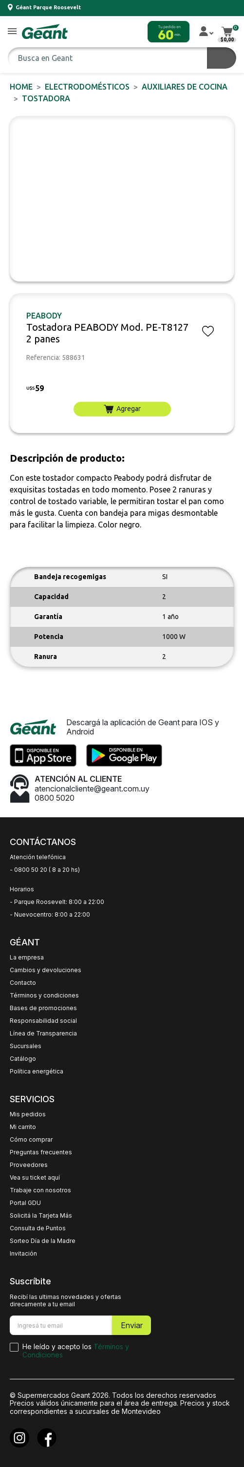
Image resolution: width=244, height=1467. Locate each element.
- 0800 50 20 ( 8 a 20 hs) (45, 870)
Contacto (23, 983)
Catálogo (23, 1059)
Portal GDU (25, 1203)
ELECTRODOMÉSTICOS (87, 86)
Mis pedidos (28, 1114)
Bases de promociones (43, 1008)
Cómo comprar (31, 1140)
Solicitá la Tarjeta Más (41, 1216)
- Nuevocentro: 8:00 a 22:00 (50, 915)
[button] (12, 32)
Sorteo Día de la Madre (42, 1241)
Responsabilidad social (43, 1021)
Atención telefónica (38, 857)
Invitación (23, 1254)
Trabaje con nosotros (40, 1190)
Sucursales (25, 1046)
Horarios (22, 889)
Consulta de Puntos (38, 1228)
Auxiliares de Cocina (184, 86)
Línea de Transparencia (43, 1033)
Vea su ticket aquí (35, 1178)
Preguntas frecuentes (41, 1152)
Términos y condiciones (44, 995)
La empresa (27, 957)
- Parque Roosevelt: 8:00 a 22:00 (57, 902)
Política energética (36, 1071)
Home (21, 86)
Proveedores (29, 1165)
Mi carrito (23, 1127)
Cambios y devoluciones (45, 970)
